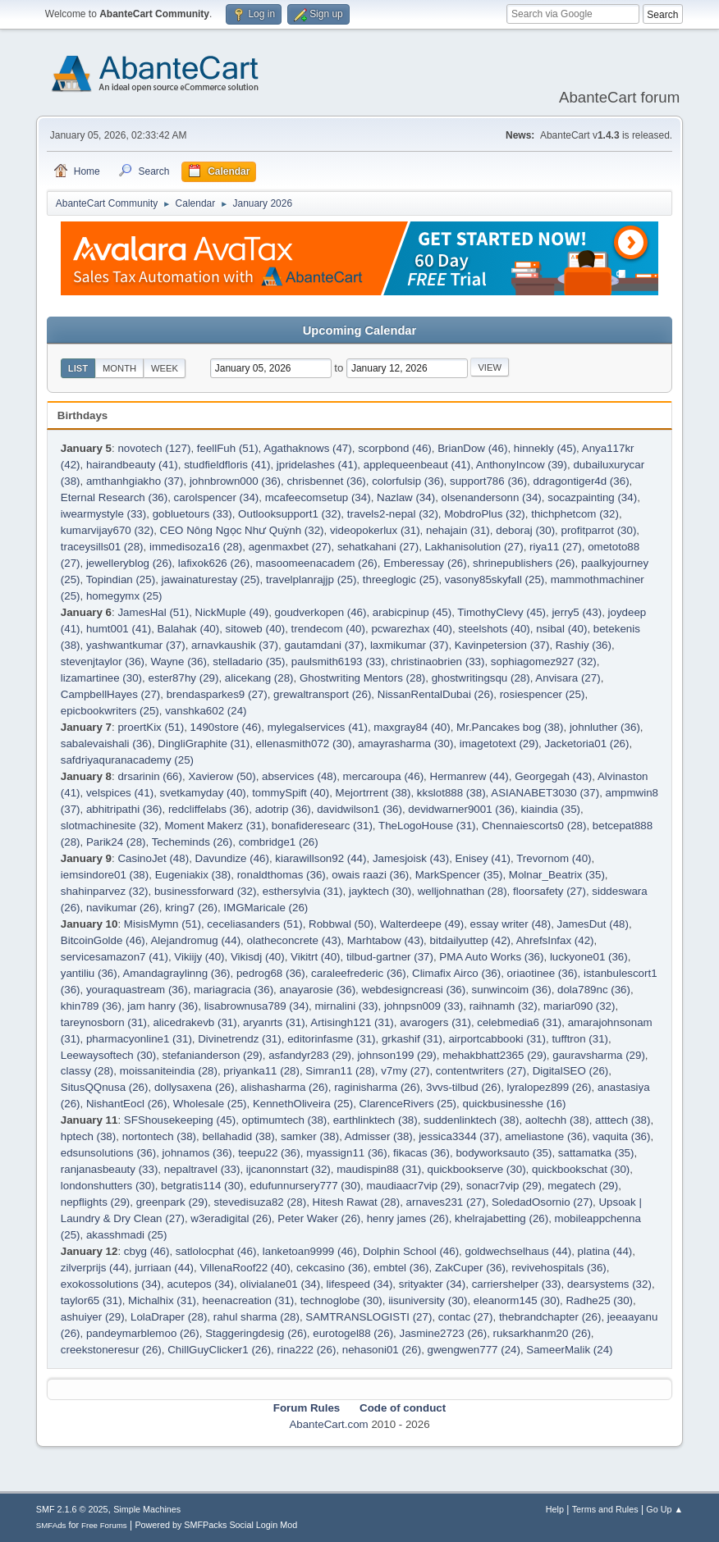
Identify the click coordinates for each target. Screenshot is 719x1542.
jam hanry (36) (162, 1006)
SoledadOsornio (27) (542, 1202)
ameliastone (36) (545, 1136)
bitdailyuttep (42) (470, 940)
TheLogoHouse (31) (427, 825)
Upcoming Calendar (359, 330)
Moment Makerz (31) (214, 825)
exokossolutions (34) (111, 1284)
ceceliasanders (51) (254, 924)
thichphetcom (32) (575, 514)
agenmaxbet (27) (290, 547)
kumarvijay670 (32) (107, 530)
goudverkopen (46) (321, 612)
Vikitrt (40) (315, 957)
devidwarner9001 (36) (461, 809)
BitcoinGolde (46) (103, 940)
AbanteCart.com (328, 1424)
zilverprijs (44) (95, 1267)
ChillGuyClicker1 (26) (219, 1350)
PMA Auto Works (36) (491, 957)
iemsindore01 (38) (105, 875)
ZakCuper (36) (470, 1267)
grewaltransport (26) (322, 694)
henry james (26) (408, 1218)
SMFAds (51, 1525)
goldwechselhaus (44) (518, 1251)
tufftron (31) (580, 1039)
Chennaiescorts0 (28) (534, 825)
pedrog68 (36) (270, 973)
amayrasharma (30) (405, 743)
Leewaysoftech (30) (108, 1055)
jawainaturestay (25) (211, 579)
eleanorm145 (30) (517, 1300)
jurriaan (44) (164, 1267)
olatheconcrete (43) (294, 940)
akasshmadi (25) (126, 1235)
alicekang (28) (259, 678)
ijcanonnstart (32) (288, 1169)
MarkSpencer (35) (459, 875)
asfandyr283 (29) (309, 1055)
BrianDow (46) (472, 448)
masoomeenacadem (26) (317, 563)
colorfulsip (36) (407, 481)
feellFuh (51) (228, 448)
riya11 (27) (555, 547)
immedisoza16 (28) (195, 547)
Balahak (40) (189, 629)
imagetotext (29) (499, 743)
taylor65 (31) (91, 1300)
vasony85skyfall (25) (495, 579)
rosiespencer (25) (542, 694)
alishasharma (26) (284, 1087)
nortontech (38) (159, 1136)
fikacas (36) (421, 1153)
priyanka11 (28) (261, 1071)
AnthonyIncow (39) (521, 464)
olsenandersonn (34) (492, 497)
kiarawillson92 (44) (320, 858)
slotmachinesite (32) (109, 825)
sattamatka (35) (596, 1153)
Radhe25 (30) (599, 1300)
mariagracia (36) (233, 989)
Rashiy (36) (583, 645)
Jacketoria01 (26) (587, 743)
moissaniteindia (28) (169, 1071)
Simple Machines (147, 1509)
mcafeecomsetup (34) (318, 497)
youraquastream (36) (137, 989)
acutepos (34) (200, 1284)
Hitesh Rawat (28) (357, 1202)
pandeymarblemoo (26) (142, 1333)
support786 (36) (488, 481)
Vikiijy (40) (199, 957)
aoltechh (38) (557, 1120)
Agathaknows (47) (307, 448)
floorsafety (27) (549, 891)
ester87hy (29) (183, 678)
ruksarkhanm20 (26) (542, 1333)
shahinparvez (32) (105, 891)
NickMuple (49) (232, 612)
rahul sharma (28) (256, 1317)
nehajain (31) (458, 530)
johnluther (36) (605, 727)
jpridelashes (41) (317, 464)
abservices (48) (299, 776)
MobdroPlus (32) (484, 514)
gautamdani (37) (324, 645)
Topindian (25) (120, 579)
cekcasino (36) (332, 1267)
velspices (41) (119, 793)
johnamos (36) (197, 1153)
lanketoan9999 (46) (310, 1251)
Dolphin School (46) (411, 1251)
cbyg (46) (147, 1251)
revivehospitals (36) (559, 1267)
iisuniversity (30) (427, 1300)
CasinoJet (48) (153, 858)
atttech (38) (622, 1120)
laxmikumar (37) (409, 645)
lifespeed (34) (360, 1284)
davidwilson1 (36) (359, 809)
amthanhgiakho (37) (135, 481)
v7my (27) (405, 1071)
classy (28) (87, 1071)
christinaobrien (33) (437, 661)
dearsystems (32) (609, 1284)
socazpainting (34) (592, 497)
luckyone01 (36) (589, 957)
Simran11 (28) (339, 1071)
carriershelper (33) (516, 1284)
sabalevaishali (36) (106, 743)
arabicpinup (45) (412, 612)
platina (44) (605, 1251)
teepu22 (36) (269, 1153)
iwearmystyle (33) (103, 514)
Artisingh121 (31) (352, 1022)
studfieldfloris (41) (227, 464)
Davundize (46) (232, 858)
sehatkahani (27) (378, 547)
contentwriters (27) (481, 1071)
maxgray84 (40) (411, 727)
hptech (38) (88, 1136)
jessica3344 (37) (459, 1136)
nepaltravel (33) (202, 1169)
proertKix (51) (150, 727)
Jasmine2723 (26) (443, 1333)
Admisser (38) (379, 1136)
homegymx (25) (124, 596)
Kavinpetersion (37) (502, 645)
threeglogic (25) (401, 579)
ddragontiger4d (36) (582, 481)
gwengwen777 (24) (474, 1350)
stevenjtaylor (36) (102, 661)
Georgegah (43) (553, 776)
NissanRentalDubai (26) (436, 694)
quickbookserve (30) (477, 1169)
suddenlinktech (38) (471, 1120)
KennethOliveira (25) (303, 1103)
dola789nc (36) (593, 989)
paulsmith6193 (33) (338, 661)
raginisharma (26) (376, 1087)
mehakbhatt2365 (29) (494, 1055)
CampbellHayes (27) (110, 694)
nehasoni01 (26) (381, 1350)
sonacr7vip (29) (504, 1185)
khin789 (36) (91, 1006)
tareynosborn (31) (104, 1022)
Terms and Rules (605, 1509)
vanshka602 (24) (205, 711)
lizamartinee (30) (101, 678)
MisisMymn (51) (162, 924)
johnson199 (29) (396, 1055)
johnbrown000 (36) (235, 481)
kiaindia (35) (550, 809)
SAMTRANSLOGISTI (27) (368, 1317)
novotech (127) (153, 448)
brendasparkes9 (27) (217, 694)
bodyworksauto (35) (504, 1153)
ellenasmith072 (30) (304, 743)
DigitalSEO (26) (571, 1071)
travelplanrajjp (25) (311, 579)
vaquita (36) (621, 1136)
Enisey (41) (483, 858)
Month (119, 368)
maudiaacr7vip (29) (413, 1185)
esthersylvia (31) (303, 891)
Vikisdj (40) (258, 957)
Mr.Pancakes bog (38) (509, 727)
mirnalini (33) (346, 1006)
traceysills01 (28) (102, 547)
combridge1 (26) (278, 842)
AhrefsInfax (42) (555, 940)
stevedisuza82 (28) (260, 1202)
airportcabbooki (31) (497, 1039)
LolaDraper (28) (169, 1317)
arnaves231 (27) (446, 1202)
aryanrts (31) (274, 1022)
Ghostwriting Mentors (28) (362, 678)
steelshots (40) (493, 629)
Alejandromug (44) (195, 940)
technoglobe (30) (341, 1300)
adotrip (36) (283, 809)
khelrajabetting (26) (501, 1218)
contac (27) (465, 1317)
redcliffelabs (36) (208, 809)
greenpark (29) (172, 1202)
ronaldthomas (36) (281, 875)
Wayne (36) (178, 661)
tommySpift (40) (290, 793)
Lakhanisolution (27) (474, 547)
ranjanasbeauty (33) (109, 1169)
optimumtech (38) (284, 1120)
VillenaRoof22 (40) (244, 1267)
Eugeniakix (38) (193, 875)
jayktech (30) (380, 891)
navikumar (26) (122, 907)
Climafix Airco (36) (456, 973)
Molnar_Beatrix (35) (557, 875)
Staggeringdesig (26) (256, 1333)
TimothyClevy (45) (501, 612)
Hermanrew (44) (469, 776)
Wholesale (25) (210, 1103)
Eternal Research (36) (114, 497)
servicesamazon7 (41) (114, 957)
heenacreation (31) (248, 1300)
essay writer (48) (511, 924)
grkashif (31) (412, 1039)
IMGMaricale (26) (265, 907)
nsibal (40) (561, 629)
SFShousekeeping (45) (180, 1120)
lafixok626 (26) (214, 563)
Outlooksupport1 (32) (289, 514)
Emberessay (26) (424, 563)
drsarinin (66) (149, 776)
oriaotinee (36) (542, 973)
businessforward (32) (205, 891)
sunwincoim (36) (512, 989)
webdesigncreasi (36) (414, 989)
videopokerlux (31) (375, 530)
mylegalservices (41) (318, 727)
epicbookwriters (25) (110, 711)
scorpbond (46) (395, 448)
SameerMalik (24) (569, 1350)
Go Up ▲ (664, 1509)
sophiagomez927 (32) (544, 661)
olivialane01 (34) (280, 1284)
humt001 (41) (118, 629)
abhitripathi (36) (124, 809)
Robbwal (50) (341, 924)
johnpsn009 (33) (423, 1006)
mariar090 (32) (579, 1006)
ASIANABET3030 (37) (545, 793)
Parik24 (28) (116, 842)
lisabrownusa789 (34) (256, 1006)
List (78, 368)
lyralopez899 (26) (549, 1087)
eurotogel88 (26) (353, 1333)
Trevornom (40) (553, 858)
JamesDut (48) (593, 924)
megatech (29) (582, 1185)
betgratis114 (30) (202, 1185)
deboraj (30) (525, 530)
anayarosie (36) (317, 989)
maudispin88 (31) (379, 1169)
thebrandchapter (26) (550, 1317)
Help (555, 1509)
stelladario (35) (249, 661)
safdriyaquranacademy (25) (127, 760)
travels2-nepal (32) (392, 514)
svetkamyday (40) (203, 793)
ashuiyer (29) (93, 1317)
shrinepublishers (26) (524, 563)
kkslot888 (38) (451, 793)
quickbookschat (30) (581, 1169)
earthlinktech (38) (375, 1120)
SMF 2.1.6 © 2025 (72, 1509)
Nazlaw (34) (406, 497)
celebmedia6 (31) (519, 1022)
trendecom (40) (328, 629)
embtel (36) (400, 1267)
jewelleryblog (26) (129, 563)
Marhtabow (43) (385, 940)
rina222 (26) (307, 1350)
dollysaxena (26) (194, 1087)
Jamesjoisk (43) (411, 858)
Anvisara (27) (567, 678)
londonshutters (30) (108, 1185)
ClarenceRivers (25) (408, 1103)
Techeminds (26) (192, 842)
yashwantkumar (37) (135, 645)
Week (164, 368)
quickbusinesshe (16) (514, 1103)
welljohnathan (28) (462, 891)
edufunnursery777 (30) (305, 1185)
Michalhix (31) (162, 1300)
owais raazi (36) (370, 875)
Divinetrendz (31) (239, 1039)
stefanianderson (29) (213, 1055)
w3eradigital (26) (231, 1218)
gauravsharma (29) (598, 1055)
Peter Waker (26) (318, 1218)
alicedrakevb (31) (194, 1022)
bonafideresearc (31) (322, 825)
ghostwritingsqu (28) (481, 678)
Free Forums (104, 1525)
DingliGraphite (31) (204, 743)
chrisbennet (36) (325, 481)
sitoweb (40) (256, 629)
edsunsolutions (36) (108, 1153)
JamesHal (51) (153, 612)
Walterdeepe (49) (422, 924)
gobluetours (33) (192, 514)
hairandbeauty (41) (132, 464)
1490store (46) (226, 727)
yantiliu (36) (89, 973)
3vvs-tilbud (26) (463, 1087)
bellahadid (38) (238, 1136)
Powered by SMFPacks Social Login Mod (216, 1525)
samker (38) (310, 1136)
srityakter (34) (432, 1284)
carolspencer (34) (216, 497)
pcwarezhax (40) (411, 629)
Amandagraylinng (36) (176, 973)
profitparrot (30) (599, 530)
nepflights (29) (95, 1202)
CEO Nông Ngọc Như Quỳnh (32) (242, 530)
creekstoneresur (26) (111, 1350)
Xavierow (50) (221, 776)
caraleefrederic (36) (358, 973)
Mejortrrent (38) (373, 793)
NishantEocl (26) (126, 1103)
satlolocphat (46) (216, 1251)
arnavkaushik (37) (234, 645)
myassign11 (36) (346, 1153)
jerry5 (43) (577, 612)
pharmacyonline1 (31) (139, 1039)
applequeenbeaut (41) (417, 464)
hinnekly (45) (545, 448)
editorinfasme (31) (331, 1039)
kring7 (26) (191, 907)
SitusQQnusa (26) (105, 1087)
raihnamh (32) (503, 1006)
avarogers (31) (435, 1022)
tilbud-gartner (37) (389, 957)
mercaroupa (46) (383, 776)
